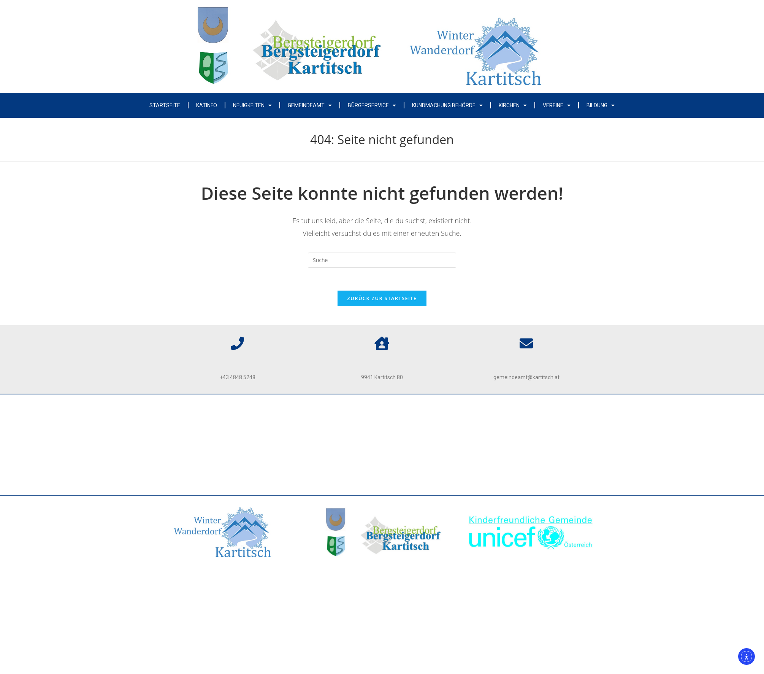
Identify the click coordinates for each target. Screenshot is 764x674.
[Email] (526, 343)
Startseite (164, 105)
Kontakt (382, 459)
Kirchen (513, 105)
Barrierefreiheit (382, 440)
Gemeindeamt (310, 105)
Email (526, 360)
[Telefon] (237, 343)
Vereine (557, 105)
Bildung (600, 105)
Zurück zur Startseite (382, 298)
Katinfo (206, 105)
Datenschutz (382, 422)
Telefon (238, 360)
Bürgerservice (372, 105)
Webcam (382, 478)
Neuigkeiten (252, 105)
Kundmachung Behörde (447, 105)
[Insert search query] (382, 260)
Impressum (382, 403)
